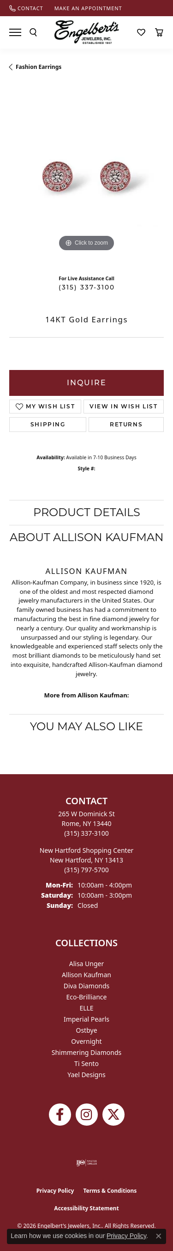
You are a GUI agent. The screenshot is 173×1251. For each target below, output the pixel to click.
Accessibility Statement (86, 1208)
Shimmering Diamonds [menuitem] (87, 1052)
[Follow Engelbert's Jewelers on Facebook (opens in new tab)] (60, 1114)
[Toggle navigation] (15, 32)
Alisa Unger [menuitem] (86, 963)
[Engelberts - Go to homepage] (86, 32)
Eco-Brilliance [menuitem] (86, 996)
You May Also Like (86, 726)
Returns (126, 424)
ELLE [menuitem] (86, 1008)
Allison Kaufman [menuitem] (86, 974)
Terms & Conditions (110, 1191)
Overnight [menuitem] (86, 1041)
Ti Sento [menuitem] (86, 1063)
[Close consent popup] (158, 1236)
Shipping (48, 424)
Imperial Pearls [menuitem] (86, 1019)
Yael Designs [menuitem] (86, 1074)
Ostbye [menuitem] (86, 1030)
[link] (26, 8)
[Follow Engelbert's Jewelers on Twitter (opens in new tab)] (113, 1114)
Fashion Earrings (38, 67)
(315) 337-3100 (87, 287)
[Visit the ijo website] (86, 1163)
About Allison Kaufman (87, 537)
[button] (33, 32)
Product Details (86, 512)
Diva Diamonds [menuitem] (87, 985)
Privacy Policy (55, 1191)
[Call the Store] (86, 833)
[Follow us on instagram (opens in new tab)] (87, 1114)
